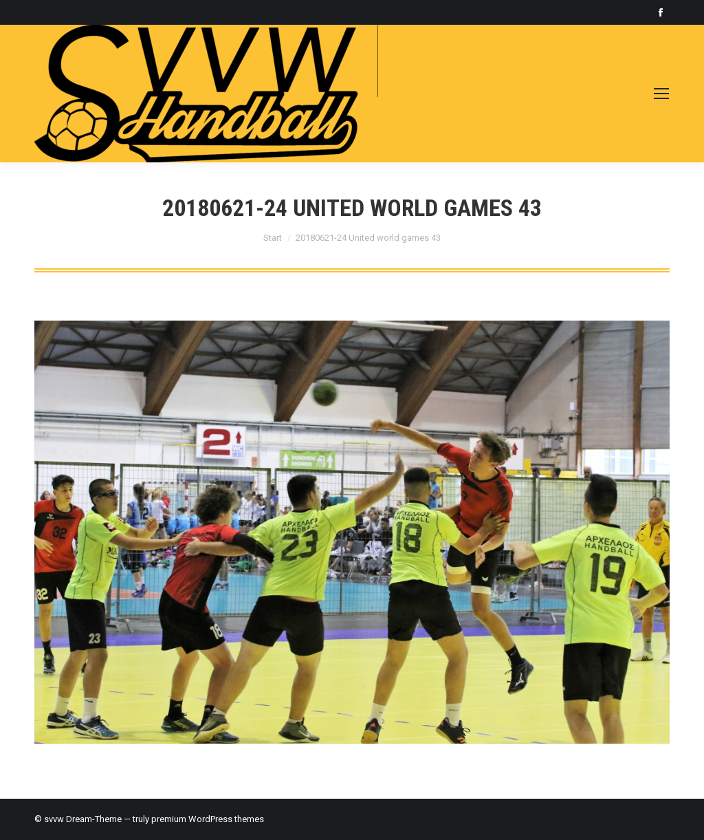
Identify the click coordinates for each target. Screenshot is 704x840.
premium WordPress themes (207, 819)
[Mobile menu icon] (661, 93)
